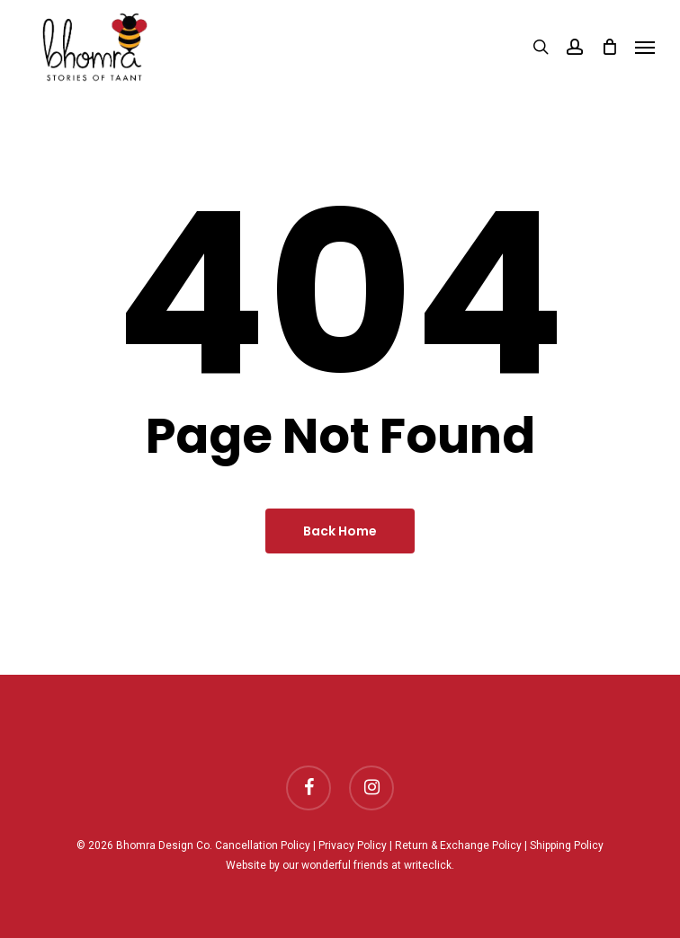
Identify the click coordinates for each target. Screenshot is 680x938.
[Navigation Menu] (645, 47)
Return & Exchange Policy (458, 845)
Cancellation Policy (262, 845)
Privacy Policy (352, 845)
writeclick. (429, 865)
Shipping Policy (567, 845)
